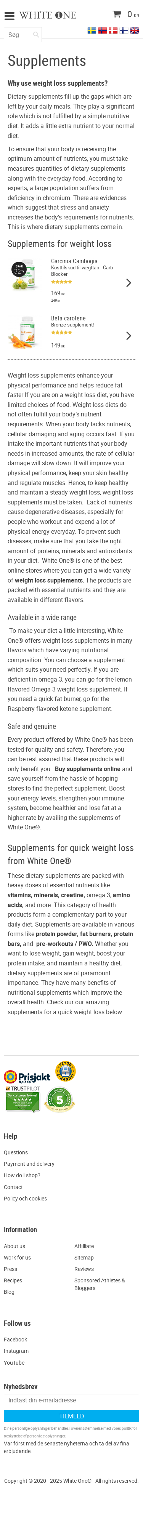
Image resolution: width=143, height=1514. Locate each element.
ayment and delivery (31, 1163)
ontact (15, 1187)
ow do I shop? (24, 1175)
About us (14, 1246)
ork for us (19, 1257)
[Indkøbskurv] (110, 15)
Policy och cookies (25, 1198)
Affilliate (84, 1246)
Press (10, 1268)
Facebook (15, 1339)
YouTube (14, 1362)
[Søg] (36, 33)
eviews (86, 1268)
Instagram (16, 1350)
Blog (9, 1291)
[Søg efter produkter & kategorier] (23, 34)
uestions (18, 1152)
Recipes (13, 1280)
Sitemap (84, 1257)
